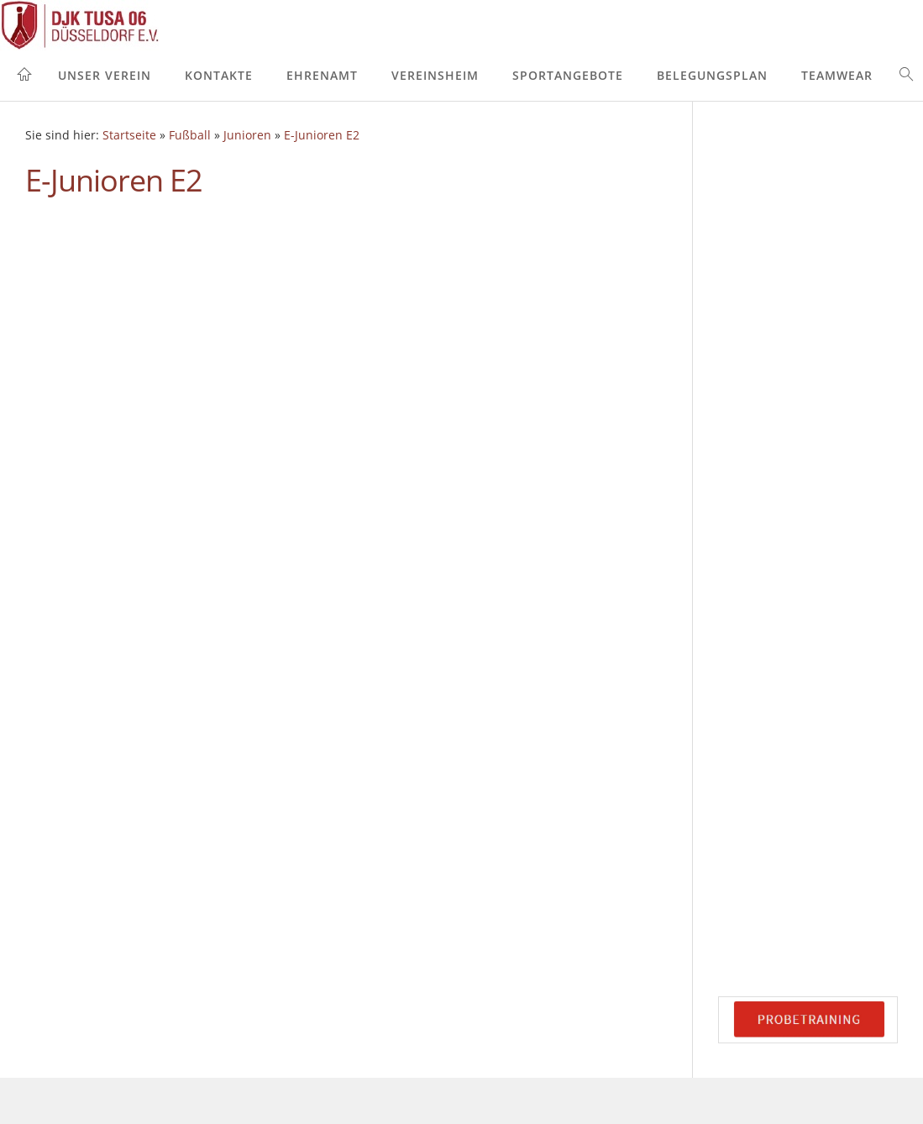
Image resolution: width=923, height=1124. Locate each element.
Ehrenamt (322, 75)
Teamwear (837, 75)
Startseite (129, 135)
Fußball (190, 135)
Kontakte (219, 75)
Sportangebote (567, 75)
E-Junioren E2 (321, 135)
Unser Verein (104, 75)
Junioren (247, 135)
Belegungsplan (712, 75)
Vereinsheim (435, 75)
